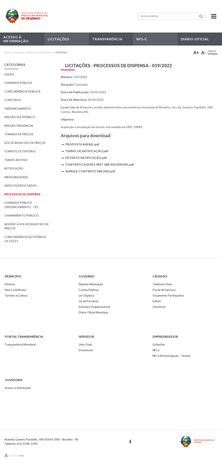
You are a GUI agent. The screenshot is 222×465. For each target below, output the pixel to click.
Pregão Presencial (19, 125)
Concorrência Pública (22, 91)
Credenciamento (17, 108)
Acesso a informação (18, 388)
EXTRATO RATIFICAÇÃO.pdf (86, 158)
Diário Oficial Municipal (93, 312)
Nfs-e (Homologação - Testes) (171, 355)
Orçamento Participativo (168, 295)
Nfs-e (156, 350)
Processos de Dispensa (40, 52)
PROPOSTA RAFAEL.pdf (82, 144)
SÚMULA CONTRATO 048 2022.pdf (90, 171)
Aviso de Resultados (20, 185)
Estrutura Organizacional (94, 306)
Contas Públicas (89, 290)
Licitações (19, 52)
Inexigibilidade (16, 177)
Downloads (86, 350)
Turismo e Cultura (16, 295)
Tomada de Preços (18, 134)
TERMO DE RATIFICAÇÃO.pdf (86, 151)
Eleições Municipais (91, 284)
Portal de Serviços (164, 290)
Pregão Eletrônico (19, 117)
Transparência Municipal (20, 344)
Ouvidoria (159, 306)
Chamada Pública (18, 83)
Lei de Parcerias (88, 301)
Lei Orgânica (86, 295)
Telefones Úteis (162, 284)
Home (8, 52)
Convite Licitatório (20, 151)
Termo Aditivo (16, 160)
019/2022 (61, 52)
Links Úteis (85, 344)
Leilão (9, 74)
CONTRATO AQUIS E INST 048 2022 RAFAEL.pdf (99, 164)
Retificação (13, 168)
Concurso (12, 100)
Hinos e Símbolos (15, 290)
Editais (157, 301)
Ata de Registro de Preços (25, 143)
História (10, 284)
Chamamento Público (21, 215)
